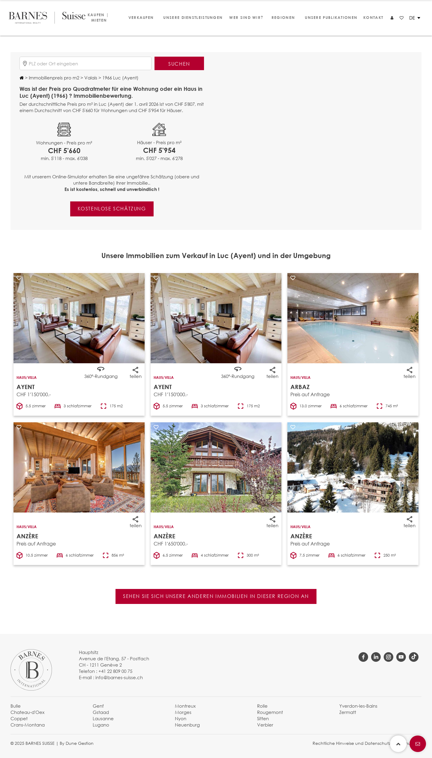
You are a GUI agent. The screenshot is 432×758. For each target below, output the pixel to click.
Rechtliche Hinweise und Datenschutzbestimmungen (367, 743)
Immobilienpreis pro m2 (53, 78)
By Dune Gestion (77, 743)
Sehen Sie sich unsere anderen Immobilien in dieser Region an (216, 596)
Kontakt (372, 17)
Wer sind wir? (244, 17)
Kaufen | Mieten (98, 17)
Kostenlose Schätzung (112, 208)
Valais (90, 78)
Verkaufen (140, 17)
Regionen (282, 17)
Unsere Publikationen (328, 17)
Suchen (179, 64)
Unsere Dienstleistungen (189, 17)
